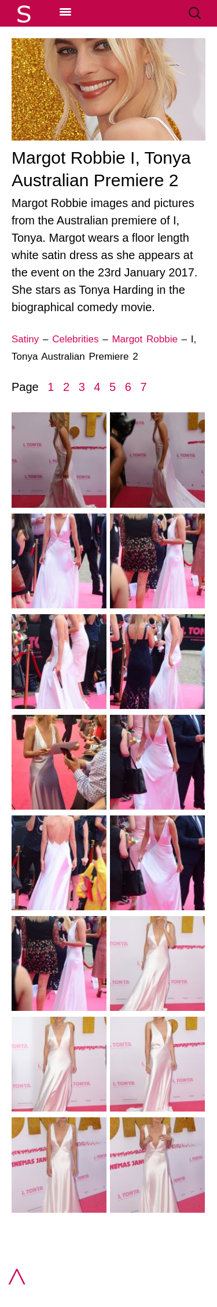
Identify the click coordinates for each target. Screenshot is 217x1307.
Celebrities (75, 339)
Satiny (25, 339)
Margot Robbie (145, 339)
